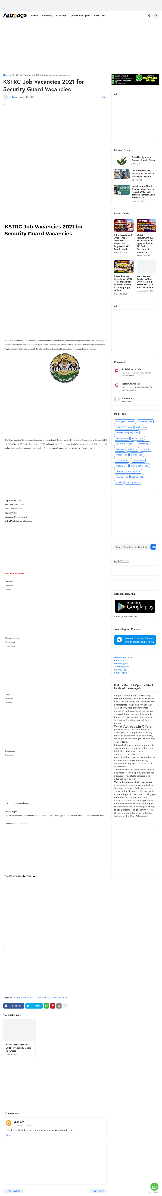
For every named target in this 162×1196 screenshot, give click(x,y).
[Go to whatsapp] (154, 1187)
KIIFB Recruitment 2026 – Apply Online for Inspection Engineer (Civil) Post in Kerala (123, 242)
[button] (149, 16)
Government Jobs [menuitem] (80, 15)
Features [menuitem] (47, 15)
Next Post (97, 1191)
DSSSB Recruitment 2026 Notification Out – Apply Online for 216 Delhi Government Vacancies (146, 243)
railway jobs (122, 477)
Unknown (18, 1121)
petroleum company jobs (128, 471)
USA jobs (146, 449)
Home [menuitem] (34, 15)
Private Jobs (120, 672)
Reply (9, 1135)
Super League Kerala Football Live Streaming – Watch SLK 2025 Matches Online (145, 281)
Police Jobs (141, 427)
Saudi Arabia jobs (124, 444)
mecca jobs (121, 455)
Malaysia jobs (145, 421)
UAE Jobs (132, 449)
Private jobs (122, 438)
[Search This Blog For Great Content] (132, 547)
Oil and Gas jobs (124, 427)
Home (6, 75)
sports (119, 482)
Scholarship (143, 444)
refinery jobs (138, 477)
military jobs (122, 460)
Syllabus (120, 449)
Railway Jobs (120, 669)
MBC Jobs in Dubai (125, 421)
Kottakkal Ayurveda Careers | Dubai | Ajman (143, 158)
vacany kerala (133, 482)
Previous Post (14, 1191)
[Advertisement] (81, 47)
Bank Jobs (119, 660)
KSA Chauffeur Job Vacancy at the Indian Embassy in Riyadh (142, 173)
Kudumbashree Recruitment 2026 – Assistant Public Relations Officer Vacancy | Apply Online (123, 283)
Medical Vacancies (124, 657)
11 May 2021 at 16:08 (22, 1125)
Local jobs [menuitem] (99, 15)
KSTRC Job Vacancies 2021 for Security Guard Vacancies (41, 75)
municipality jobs (139, 466)
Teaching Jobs (121, 666)
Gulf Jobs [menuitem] (61, 15)
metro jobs (136, 455)
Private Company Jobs (127, 433)
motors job (121, 466)
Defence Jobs (121, 663)
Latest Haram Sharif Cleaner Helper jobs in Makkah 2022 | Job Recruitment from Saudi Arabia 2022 (143, 192)
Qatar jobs (137, 438)
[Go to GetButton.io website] (154, 1193)
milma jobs (138, 460)
